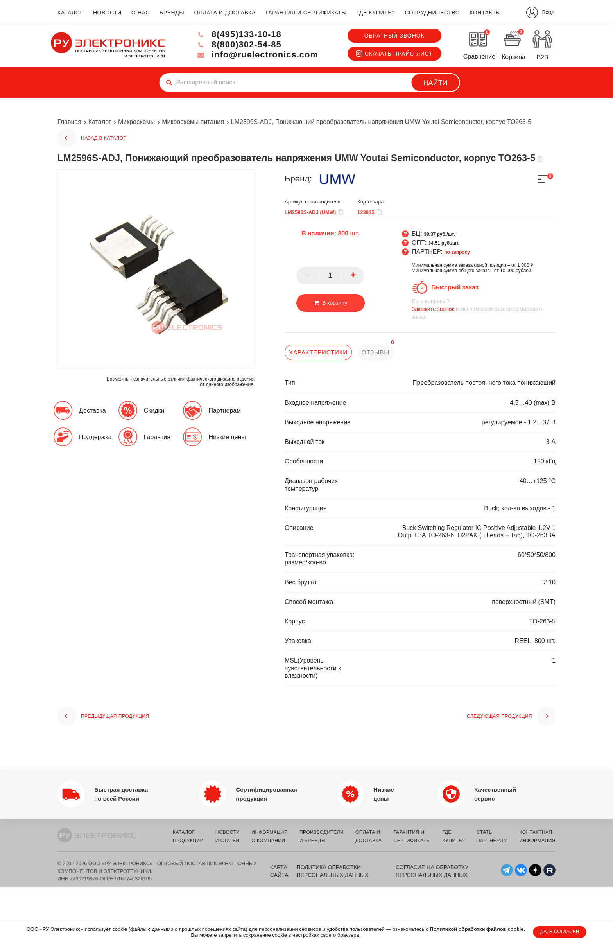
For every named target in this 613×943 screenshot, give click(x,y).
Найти (435, 83)
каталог (70, 12)
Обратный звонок (394, 35)
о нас (140, 12)
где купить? (376, 12)
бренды (172, 12)
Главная (69, 122)
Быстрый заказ (455, 287)
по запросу (457, 252)
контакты (485, 12)
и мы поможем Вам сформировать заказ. (484, 309)
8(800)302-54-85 (238, 44)
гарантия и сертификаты (306, 12)
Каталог (99, 122)
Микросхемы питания (193, 122)
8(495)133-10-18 (238, 34)
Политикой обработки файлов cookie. (477, 929)
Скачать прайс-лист (394, 53)
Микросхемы (136, 122)
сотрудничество (432, 12)
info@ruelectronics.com (257, 54)
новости (107, 12)
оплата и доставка (224, 12)
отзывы (376, 352)
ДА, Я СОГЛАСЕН (559, 931)
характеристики (318, 352)
